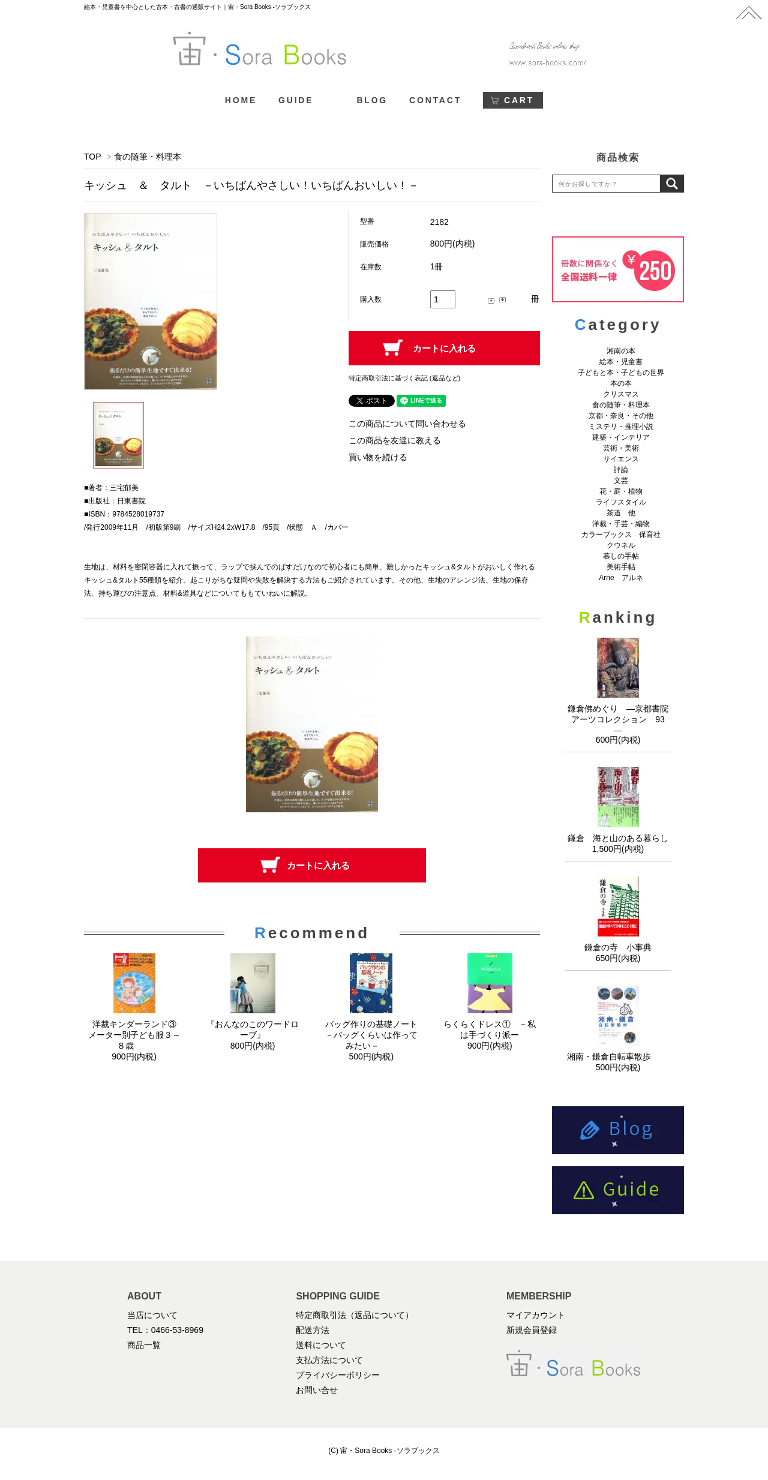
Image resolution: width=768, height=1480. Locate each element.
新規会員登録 (531, 1330)
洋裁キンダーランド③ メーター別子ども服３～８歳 (136, 1034)
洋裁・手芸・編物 (624, 524)
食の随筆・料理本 (147, 156)
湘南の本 (621, 351)
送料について (321, 1345)
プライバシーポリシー (338, 1375)
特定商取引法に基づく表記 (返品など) (404, 378)
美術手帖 (621, 567)
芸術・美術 (621, 448)
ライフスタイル (621, 502)
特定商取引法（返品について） (354, 1315)
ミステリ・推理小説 (621, 426)
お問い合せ (317, 1390)
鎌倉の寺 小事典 (618, 947)
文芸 (621, 480)
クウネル (621, 545)
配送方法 (312, 1330)
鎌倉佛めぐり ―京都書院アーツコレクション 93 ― (620, 719)
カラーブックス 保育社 (621, 534)
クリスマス (621, 394)
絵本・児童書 (621, 362)
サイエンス (621, 459)
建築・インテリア (621, 437)
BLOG (372, 100)
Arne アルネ (621, 578)
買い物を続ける (378, 457)
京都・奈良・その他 (621, 416)
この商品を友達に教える (395, 440)
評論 (621, 470)
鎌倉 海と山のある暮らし (618, 838)
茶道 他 (621, 513)
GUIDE (295, 100)
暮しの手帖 (621, 556)
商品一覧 (144, 1345)
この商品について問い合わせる (407, 423)
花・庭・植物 (621, 491)
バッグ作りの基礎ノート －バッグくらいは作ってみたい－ (375, 1034)
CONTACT (435, 100)
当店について (152, 1315)
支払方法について (329, 1360)
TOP (92, 156)
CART (519, 100)
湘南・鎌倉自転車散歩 (618, 1056)
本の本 (621, 383)
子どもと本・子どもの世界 (621, 372)
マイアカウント (535, 1315)
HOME (241, 100)
